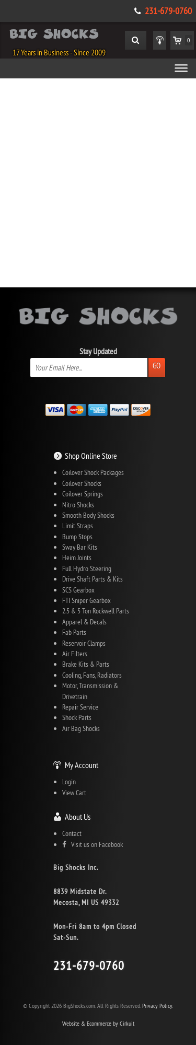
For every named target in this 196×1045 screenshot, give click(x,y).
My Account (81, 765)
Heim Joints (76, 557)
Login (69, 781)
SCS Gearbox (78, 590)
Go (156, 365)
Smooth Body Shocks (88, 515)
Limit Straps (77, 525)
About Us (77, 816)
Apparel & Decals (84, 621)
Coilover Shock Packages (93, 472)
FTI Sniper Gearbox (86, 600)
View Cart (74, 792)
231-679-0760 (168, 11)
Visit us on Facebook (92, 844)
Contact (72, 833)
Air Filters (74, 653)
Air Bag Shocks (81, 728)
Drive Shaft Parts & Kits (92, 579)
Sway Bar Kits (79, 547)
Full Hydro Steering (86, 568)
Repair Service (80, 707)
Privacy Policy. (157, 1005)
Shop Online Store (91, 455)
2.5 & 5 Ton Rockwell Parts (95, 611)
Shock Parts (76, 717)
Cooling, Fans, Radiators (92, 675)
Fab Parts (74, 632)
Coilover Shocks (81, 483)
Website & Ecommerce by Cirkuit (98, 1023)
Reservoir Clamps (84, 643)
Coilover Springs (82, 493)
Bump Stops (77, 536)
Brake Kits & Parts (85, 664)
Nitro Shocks (78, 504)
